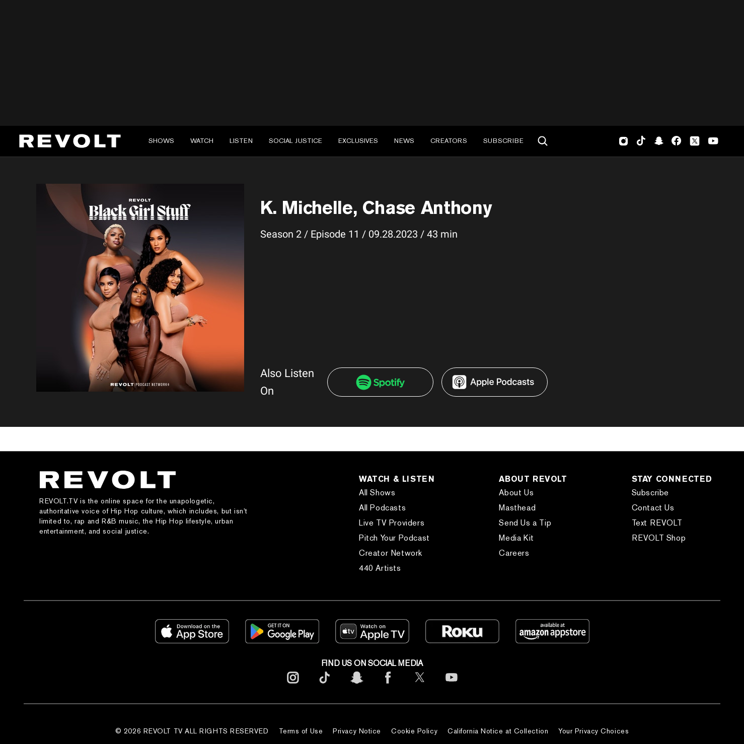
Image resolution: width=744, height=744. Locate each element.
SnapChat (658, 141)
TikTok (641, 141)
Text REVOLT (657, 522)
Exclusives (358, 140)
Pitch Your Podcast (394, 538)
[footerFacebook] (388, 685)
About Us (516, 492)
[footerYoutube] (451, 685)
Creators (448, 140)
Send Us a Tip (525, 522)
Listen (241, 140)
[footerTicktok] (325, 685)
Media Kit (516, 538)
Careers (514, 553)
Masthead (517, 507)
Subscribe (503, 140)
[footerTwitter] (420, 685)
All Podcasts (382, 507)
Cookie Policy (414, 730)
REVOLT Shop (659, 538)
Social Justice (295, 140)
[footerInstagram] (293, 685)
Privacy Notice (357, 730)
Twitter (694, 141)
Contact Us (653, 507)
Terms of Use (301, 730)
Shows (161, 140)
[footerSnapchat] (356, 685)
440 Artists (380, 568)
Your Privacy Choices (593, 730)
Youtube (713, 142)
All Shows (377, 492)
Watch (201, 140)
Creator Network (390, 553)
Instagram (623, 141)
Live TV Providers (391, 522)
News (404, 140)
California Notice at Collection (498, 730)
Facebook (676, 141)
